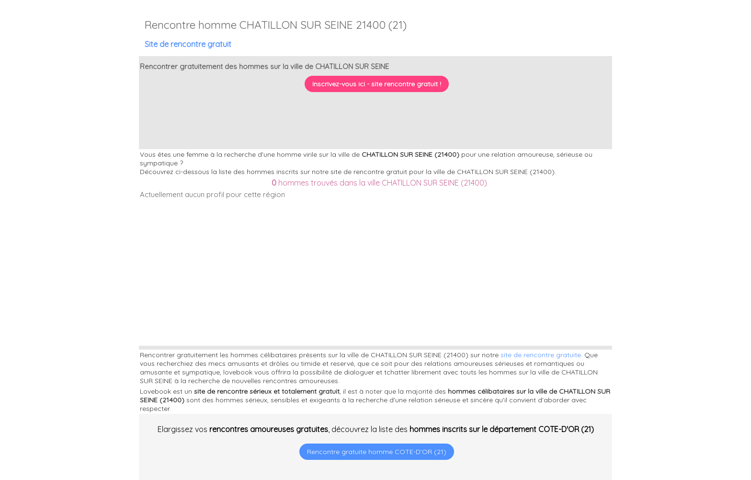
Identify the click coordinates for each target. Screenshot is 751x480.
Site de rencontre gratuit (188, 44)
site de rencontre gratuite (541, 355)
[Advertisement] (691, 418)
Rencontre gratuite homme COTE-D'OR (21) (376, 451)
